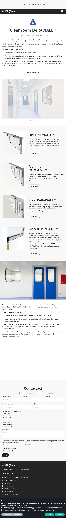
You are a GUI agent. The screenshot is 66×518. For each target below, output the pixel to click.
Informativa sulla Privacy (55, 450)
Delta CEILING (7, 414)
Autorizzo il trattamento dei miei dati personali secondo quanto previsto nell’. (33, 450)
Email (36, 404)
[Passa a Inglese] (63, 2)
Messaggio (5, 430)
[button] (57, 11)
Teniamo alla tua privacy (10, 448)
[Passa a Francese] (63, 4)
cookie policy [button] (23, 508)
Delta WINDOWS (8, 424)
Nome (25, 397)
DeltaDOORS (7, 418)
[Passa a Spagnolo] (63, 7)
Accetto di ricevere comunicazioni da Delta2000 (17, 445)
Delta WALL (6, 416)
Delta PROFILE (7, 426)
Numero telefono (7, 404)
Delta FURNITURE (8, 420)
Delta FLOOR (7, 422)
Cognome (48, 397)
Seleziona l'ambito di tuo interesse (13, 411)
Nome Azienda (6, 397)
